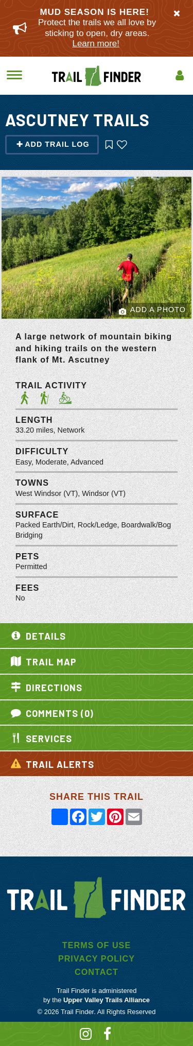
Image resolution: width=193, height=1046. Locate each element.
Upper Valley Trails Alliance (106, 1000)
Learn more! (95, 43)
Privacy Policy (96, 958)
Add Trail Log (53, 144)
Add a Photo (152, 310)
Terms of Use (96, 945)
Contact (96, 971)
